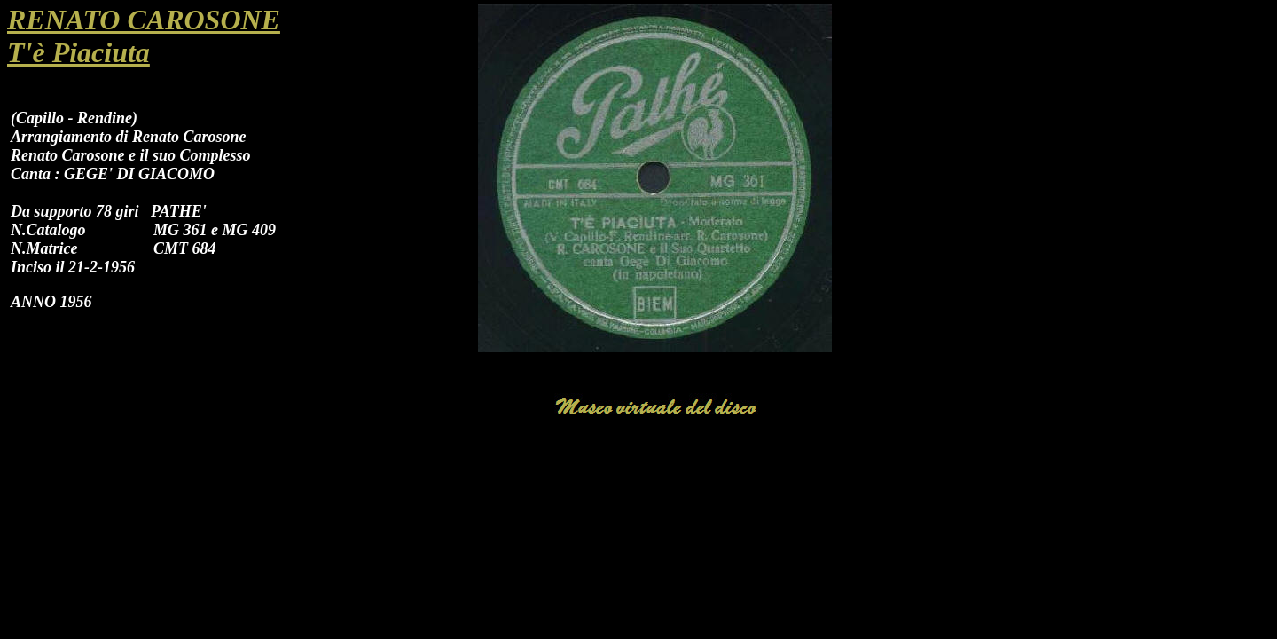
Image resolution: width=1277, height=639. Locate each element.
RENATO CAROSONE (143, 20)
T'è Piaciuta (78, 52)
